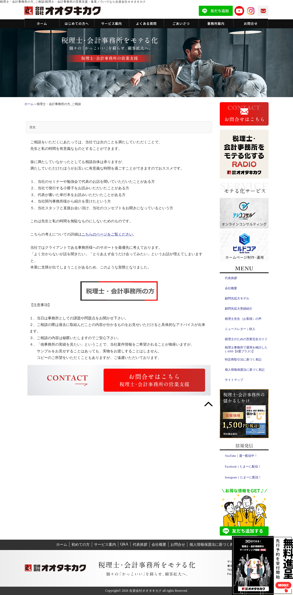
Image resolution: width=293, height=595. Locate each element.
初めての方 (80, 544)
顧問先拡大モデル (237, 298)
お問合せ (178, 544)
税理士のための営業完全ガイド (246, 339)
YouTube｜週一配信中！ (241, 455)
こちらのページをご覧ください (107, 234)
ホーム (29, 104)
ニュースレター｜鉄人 (240, 329)
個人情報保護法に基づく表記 (245, 369)
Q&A (124, 544)
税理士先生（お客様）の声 (243, 318)
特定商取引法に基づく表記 (243, 359)
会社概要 (231, 288)
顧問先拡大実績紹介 (238, 308)
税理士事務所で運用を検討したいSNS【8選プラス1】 (246, 349)
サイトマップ (234, 379)
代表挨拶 (231, 278)
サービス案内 (105, 544)
